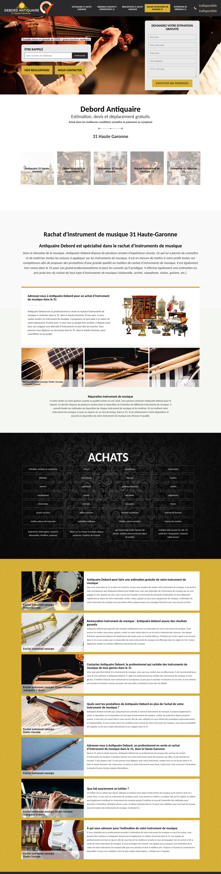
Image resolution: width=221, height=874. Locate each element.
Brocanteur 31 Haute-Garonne (132, 8)
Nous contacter (70, 70)
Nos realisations (37, 70)
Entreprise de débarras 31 (180, 8)
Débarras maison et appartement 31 (107, 8)
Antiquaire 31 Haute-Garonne (82, 8)
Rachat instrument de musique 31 (157, 8)
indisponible (208, 5)
